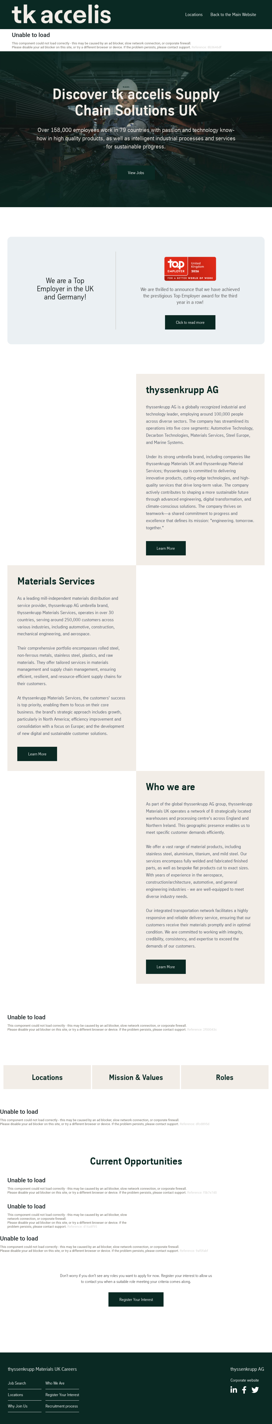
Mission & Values (136, 1079)
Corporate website (244, 1380)
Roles (224, 1079)
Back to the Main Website (233, 14)
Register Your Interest (136, 1301)
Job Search (17, 1383)
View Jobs (136, 172)
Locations (194, 14)
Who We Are (54, 1383)
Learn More (167, 550)
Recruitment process (61, 1406)
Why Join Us (17, 1406)
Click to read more (190, 324)
